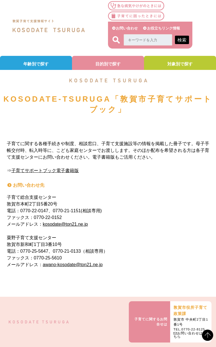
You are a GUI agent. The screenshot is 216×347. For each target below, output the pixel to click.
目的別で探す (108, 63)
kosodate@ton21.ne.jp (65, 224)
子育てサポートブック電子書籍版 (45, 170)
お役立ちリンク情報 (163, 28)
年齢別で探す (36, 63)
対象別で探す (180, 63)
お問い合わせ (127, 28)
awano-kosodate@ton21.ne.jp (73, 264)
